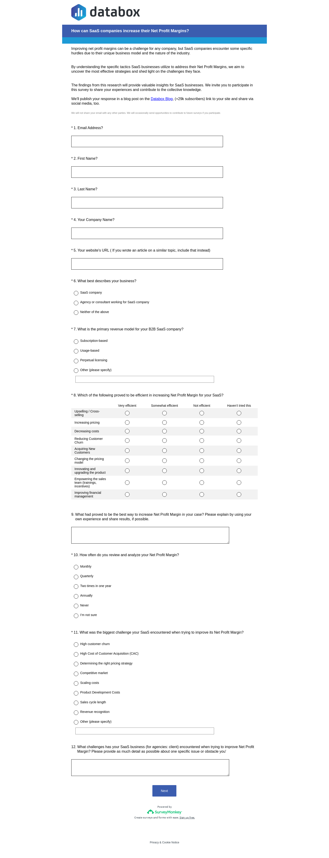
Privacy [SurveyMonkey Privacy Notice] (154, 844)
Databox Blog (162, 99)
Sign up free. (187, 819)
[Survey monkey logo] (164, 813)
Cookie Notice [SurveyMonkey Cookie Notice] (170, 844)
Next (164, 792)
